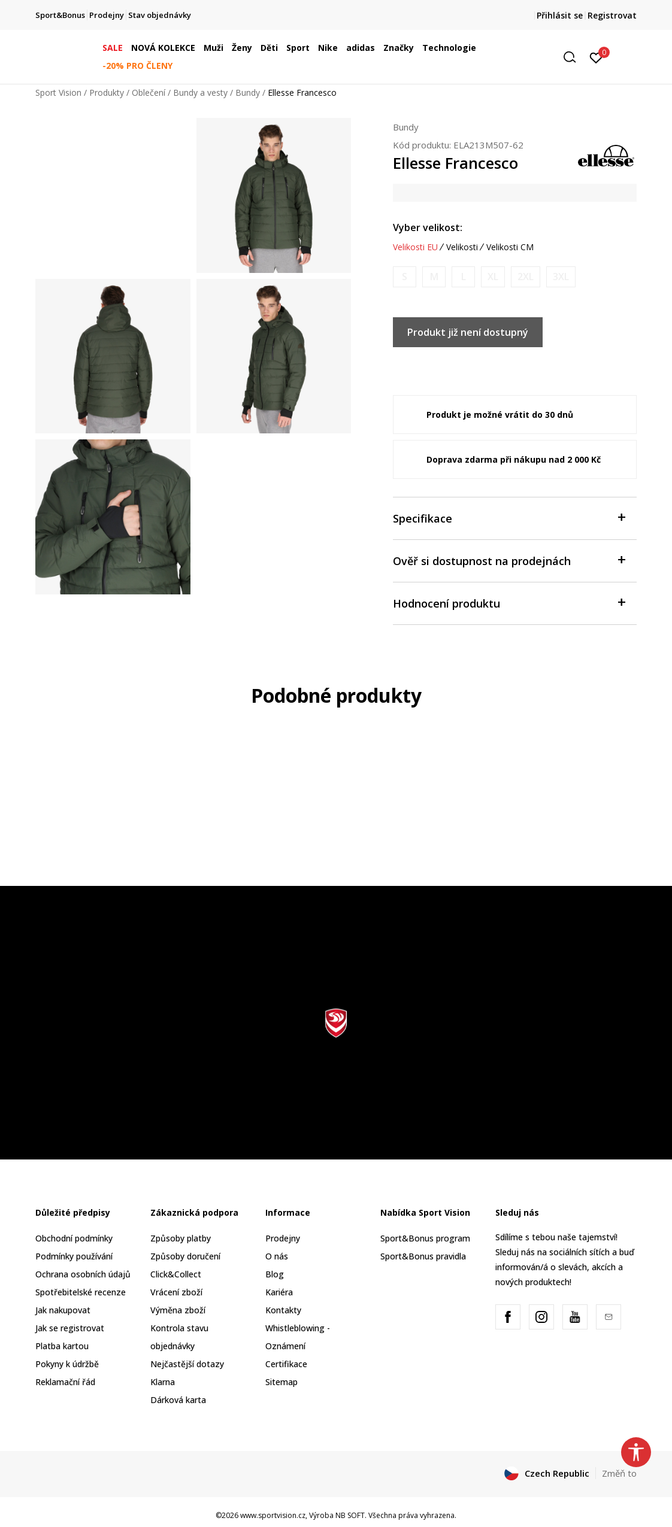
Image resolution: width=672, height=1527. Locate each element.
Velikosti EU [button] (415, 247)
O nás (276, 1256)
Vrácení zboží (176, 1292)
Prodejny (282, 1238)
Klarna (162, 1382)
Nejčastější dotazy (187, 1364)
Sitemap (281, 1382)
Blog (274, 1274)
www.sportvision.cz (272, 1515)
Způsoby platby (180, 1238)
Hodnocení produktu (509, 602)
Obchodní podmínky (74, 1238)
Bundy (247, 92)
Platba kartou (62, 1346)
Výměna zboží (177, 1310)
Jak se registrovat (69, 1328)
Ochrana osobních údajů (83, 1274)
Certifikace (286, 1364)
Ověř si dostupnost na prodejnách (509, 560)
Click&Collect (175, 1274)
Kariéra (279, 1292)
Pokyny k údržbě (67, 1364)
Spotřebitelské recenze (80, 1292)
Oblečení (148, 92)
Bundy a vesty (200, 92)
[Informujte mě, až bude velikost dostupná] (404, 276)
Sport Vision (58, 92)
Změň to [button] (619, 1473)
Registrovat (612, 15)
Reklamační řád (65, 1382)
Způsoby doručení (185, 1256)
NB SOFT (350, 1515)
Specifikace (509, 517)
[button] (574, 57)
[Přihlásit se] (596, 57)
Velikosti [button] (462, 247)
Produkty (106, 92)
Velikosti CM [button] (510, 247)
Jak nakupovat (62, 1310)
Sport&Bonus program (425, 1238)
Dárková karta (178, 1399)
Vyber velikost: (427, 227)
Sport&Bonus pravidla (423, 1256)
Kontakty (283, 1310)
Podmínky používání (74, 1256)
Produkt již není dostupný (467, 332)
